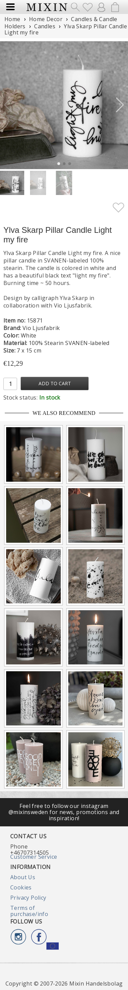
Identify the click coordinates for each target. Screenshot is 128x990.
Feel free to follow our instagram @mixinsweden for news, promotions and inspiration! (64, 812)
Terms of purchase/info (29, 911)
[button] (120, 104)
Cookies (21, 887)
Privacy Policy (28, 897)
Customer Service (33, 856)
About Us (22, 877)
